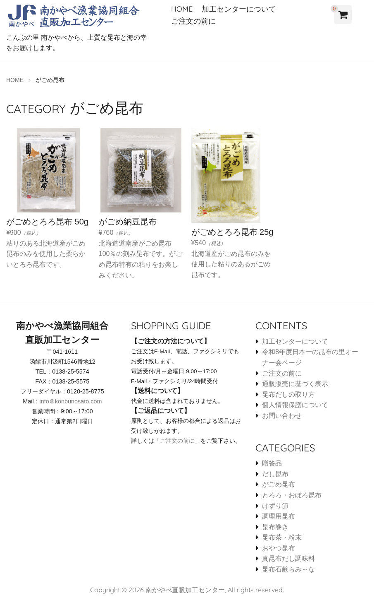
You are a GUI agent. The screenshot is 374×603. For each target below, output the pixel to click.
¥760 (141, 222)
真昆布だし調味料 (288, 558)
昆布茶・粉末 (282, 536)
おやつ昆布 (278, 547)
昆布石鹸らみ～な (288, 568)
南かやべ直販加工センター (185, 589)
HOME (182, 9)
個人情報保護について (295, 404)
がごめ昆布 (278, 483)
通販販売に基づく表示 (295, 383)
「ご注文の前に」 (177, 440)
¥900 (48, 217)
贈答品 (272, 462)
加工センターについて (239, 9)
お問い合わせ (282, 415)
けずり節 (275, 505)
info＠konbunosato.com (71, 401)
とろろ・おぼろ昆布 (292, 494)
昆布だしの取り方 (288, 394)
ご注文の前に (193, 21)
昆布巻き (275, 526)
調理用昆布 (278, 515)
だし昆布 (275, 473)
